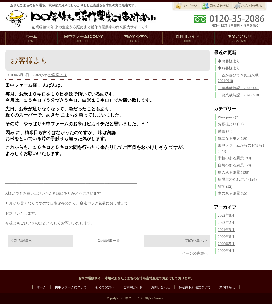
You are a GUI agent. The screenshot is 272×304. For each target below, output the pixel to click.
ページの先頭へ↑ (196, 253)
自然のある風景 (231, 165)
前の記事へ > (196, 240)
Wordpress (226, 117)
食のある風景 (229, 193)
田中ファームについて (71, 287)
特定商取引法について (195, 287)
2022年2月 (226, 222)
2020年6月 (226, 236)
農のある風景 (229, 172)
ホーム (41, 287)
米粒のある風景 (231, 158)
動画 (221, 131)
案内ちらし (227, 287)
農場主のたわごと (233, 179)
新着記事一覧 (109, 240)
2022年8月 (226, 215)
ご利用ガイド (132, 287)
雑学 (221, 186)
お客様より (57, 75)
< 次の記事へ (21, 240)
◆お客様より (229, 61)
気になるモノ (229, 138)
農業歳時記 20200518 (238, 95)
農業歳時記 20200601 (238, 88)
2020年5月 (226, 244)
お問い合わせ (160, 287)
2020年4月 (226, 251)
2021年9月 (226, 230)
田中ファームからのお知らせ (242, 145)
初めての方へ (104, 287)
